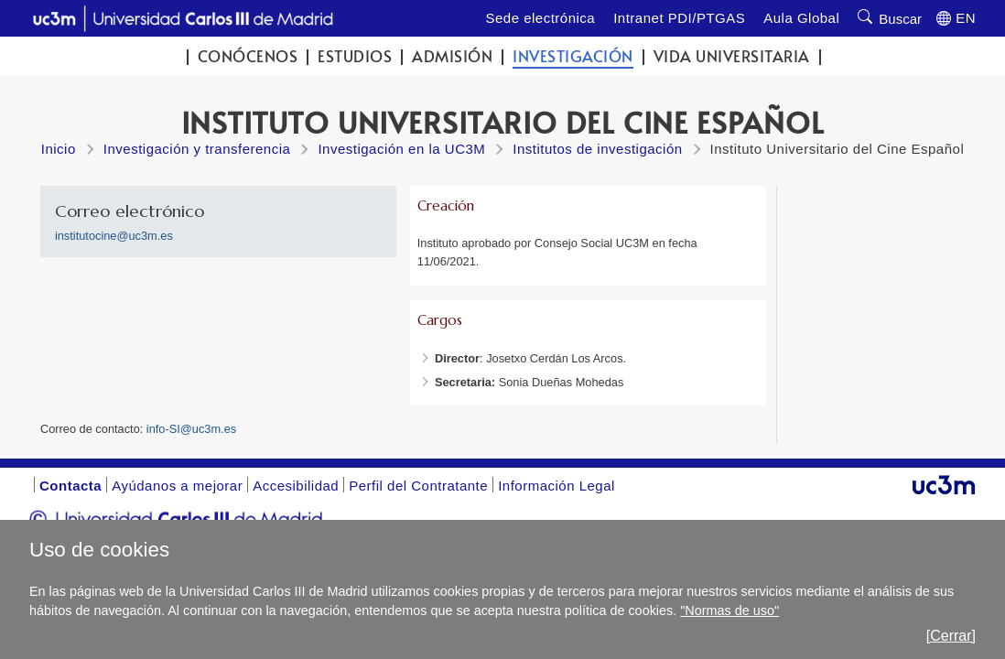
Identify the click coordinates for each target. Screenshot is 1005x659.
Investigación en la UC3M (401, 149)
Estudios (355, 56)
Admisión (452, 56)
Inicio (58, 149)
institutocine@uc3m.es (114, 236)
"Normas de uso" (729, 610)
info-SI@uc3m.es (191, 429)
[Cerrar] (951, 635)
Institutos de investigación (597, 149)
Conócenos (248, 56)
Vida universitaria (732, 56)
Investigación (573, 56)
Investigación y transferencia (197, 149)
